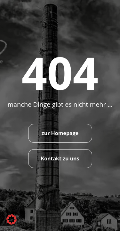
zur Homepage (60, 133)
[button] (11, 219)
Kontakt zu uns (60, 158)
